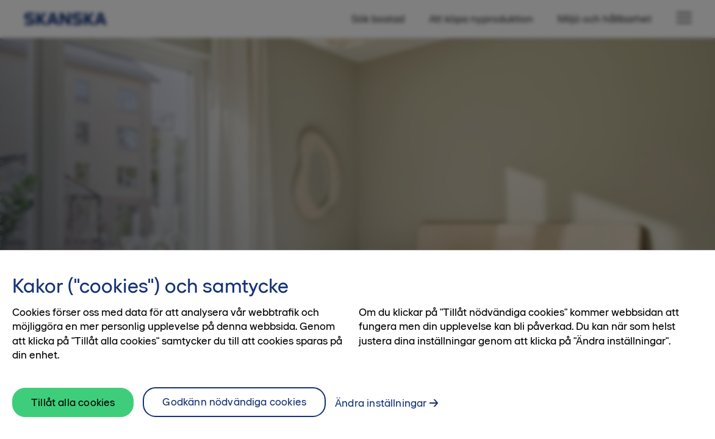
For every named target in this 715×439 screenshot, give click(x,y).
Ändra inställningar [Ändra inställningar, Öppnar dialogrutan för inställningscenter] (380, 405)
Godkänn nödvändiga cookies (234, 404)
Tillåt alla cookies (73, 405)
